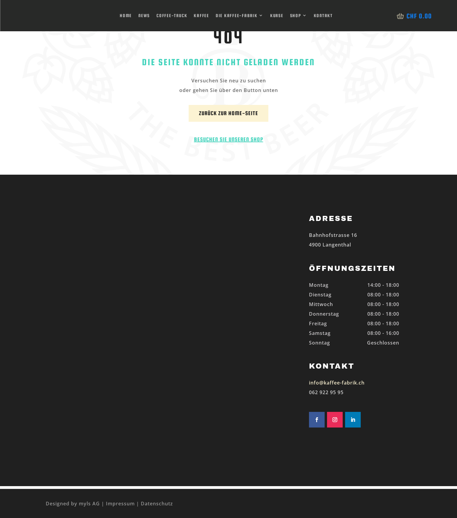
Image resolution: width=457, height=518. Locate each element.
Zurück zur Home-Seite (228, 113)
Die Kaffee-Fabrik (237, 15)
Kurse (276, 15)
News (144, 15)
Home (126, 15)
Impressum (120, 503)
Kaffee (201, 15)
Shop (295, 15)
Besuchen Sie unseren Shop (228, 139)
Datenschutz (157, 503)
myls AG (88, 503)
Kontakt (323, 15)
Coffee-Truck (171, 15)
